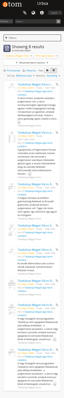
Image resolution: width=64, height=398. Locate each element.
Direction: (41, 75)
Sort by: (11, 75)
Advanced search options (32, 62)
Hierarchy (30, 70)
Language (33, 13)
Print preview (11, 70)
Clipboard (24, 13)
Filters (11, 38)
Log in (54, 12)
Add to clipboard (57, 84)
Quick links (42, 13)
